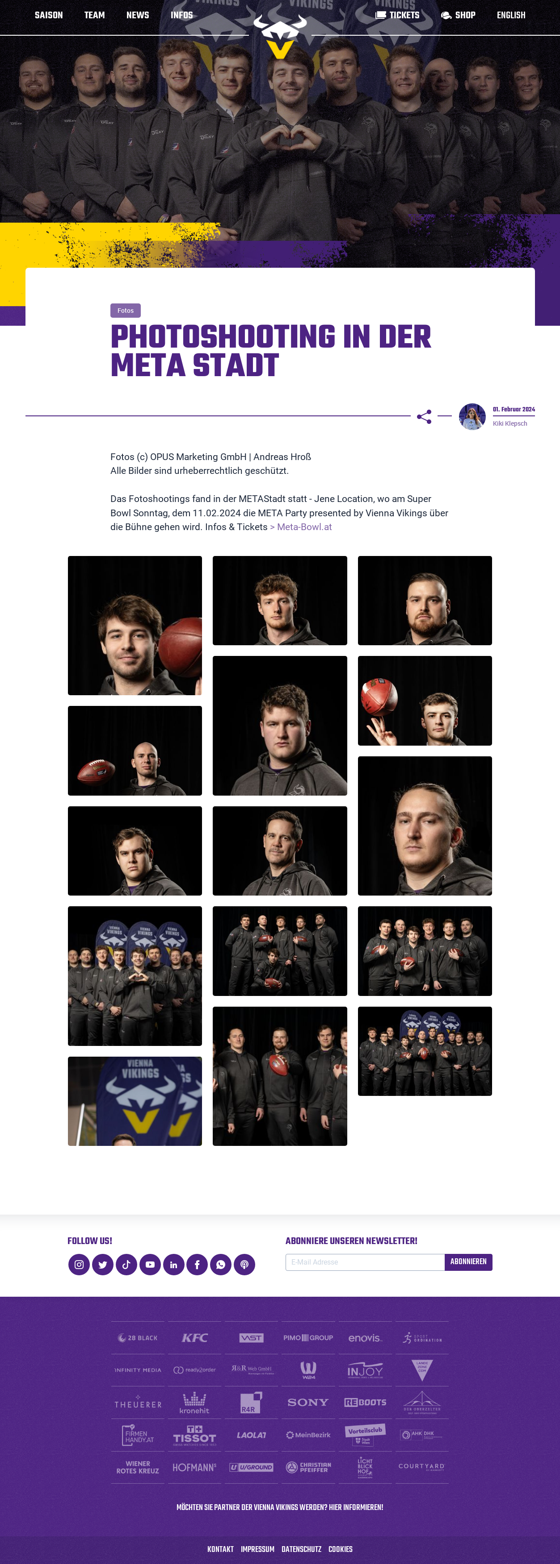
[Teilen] (424, 416)
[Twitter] (103, 1264)
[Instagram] (79, 1264)
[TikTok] (126, 1264)
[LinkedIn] (174, 1264)
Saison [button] (49, 17)
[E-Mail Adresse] (366, 1262)
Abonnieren (469, 1262)
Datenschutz (301, 1549)
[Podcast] (244, 1264)
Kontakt (220, 1549)
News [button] (137, 17)
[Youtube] (150, 1264)
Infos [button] (182, 17)
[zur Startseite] (280, 36)
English (511, 17)
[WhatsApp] (221, 1264)
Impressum (257, 1549)
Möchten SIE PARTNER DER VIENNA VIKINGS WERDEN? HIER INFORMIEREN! (280, 1508)
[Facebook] (197, 1264)
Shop (465, 17)
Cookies (340, 1549)
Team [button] (94, 17)
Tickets (405, 17)
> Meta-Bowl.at (300, 527)
